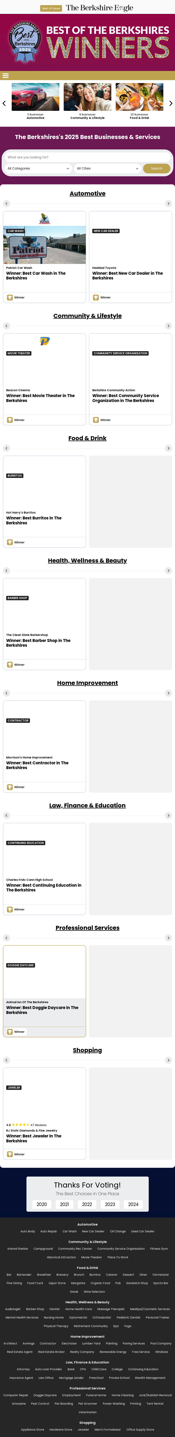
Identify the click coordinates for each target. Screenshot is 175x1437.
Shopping (87, 1050)
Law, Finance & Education (87, 805)
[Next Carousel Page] (170, 103)
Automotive (87, 193)
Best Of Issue (51, 8)
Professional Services (88, 928)
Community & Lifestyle (87, 316)
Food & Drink (87, 438)
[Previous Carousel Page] (4, 103)
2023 (110, 1204)
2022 (87, 1204)
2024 (133, 1204)
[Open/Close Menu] (6, 76)
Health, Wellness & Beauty (87, 560)
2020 (42, 1204)
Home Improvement (87, 683)
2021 (64, 1204)
